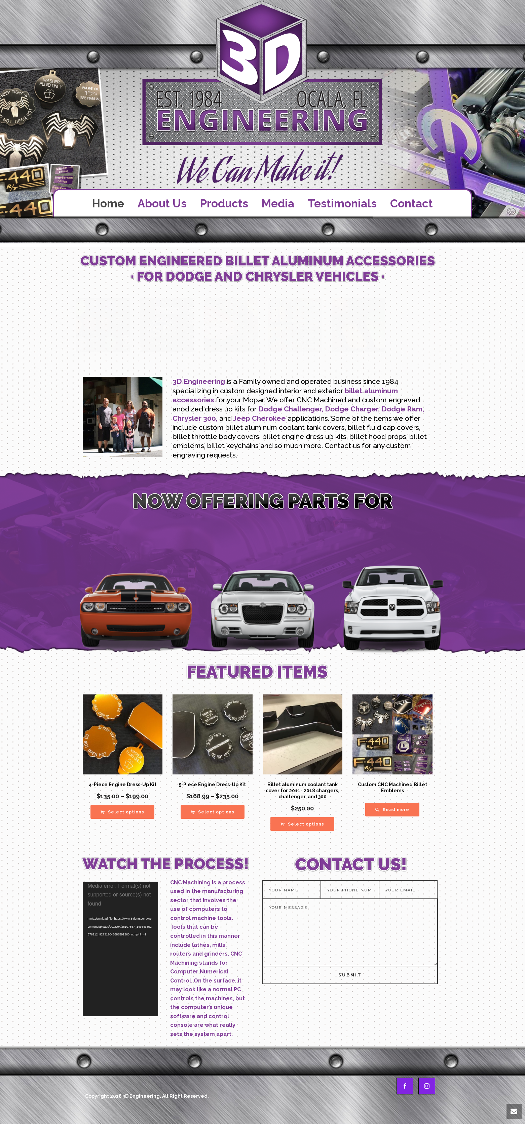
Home (108, 203)
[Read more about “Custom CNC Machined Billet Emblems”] (392, 809)
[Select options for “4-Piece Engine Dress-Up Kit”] (122, 812)
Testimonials (342, 203)
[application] (120, 949)
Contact (411, 203)
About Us (162, 203)
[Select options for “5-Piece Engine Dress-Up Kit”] (213, 812)
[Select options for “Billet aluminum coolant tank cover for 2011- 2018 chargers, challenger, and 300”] (302, 824)
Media (278, 203)
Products (224, 203)
